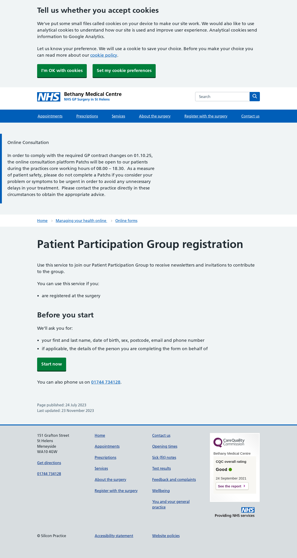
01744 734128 (105, 382)
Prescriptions (87, 116)
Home (42, 220)
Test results (161, 468)
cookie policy (103, 55)
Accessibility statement (114, 535)
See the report (229, 486)
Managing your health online (81, 220)
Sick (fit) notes (164, 457)
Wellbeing (161, 490)
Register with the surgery (205, 116)
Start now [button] (51, 364)
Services (118, 116)
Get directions (49, 462)
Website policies (166, 535)
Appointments (50, 116)
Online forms (126, 220)
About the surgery (155, 116)
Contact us (250, 116)
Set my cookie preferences (124, 70)
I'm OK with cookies (62, 70)
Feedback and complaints (174, 479)
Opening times (164, 446)
